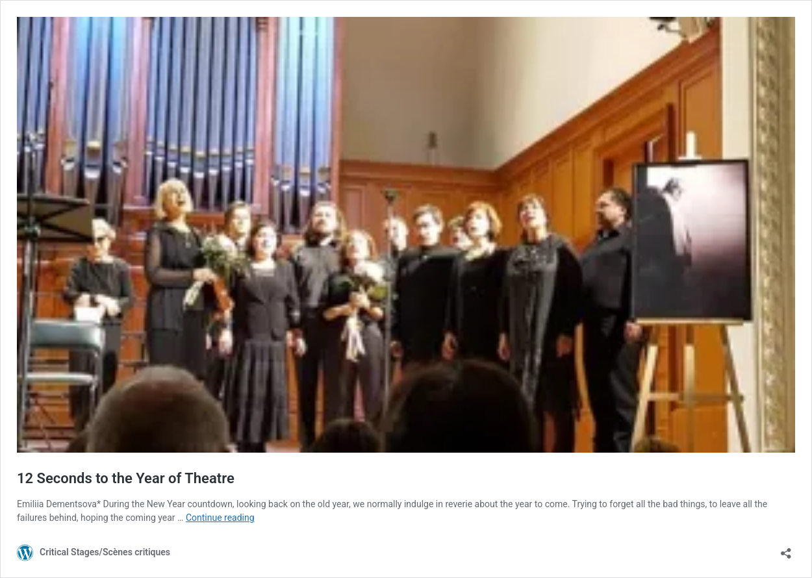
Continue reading (220, 517)
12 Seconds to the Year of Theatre (126, 478)
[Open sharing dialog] (786, 549)
